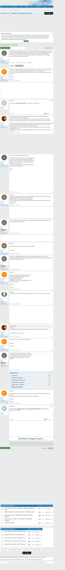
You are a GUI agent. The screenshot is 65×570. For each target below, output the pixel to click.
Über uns (12, 562)
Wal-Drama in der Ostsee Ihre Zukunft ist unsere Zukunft (20, 541)
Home (2, 6)
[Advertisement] (31, 314)
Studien (44, 6)
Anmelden (50, 8)
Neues (7, 6)
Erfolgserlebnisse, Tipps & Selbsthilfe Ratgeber (32, 549)
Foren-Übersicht (4, 549)
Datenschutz (21, 562)
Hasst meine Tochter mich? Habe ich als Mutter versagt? (20, 544)
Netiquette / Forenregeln (38, 562)
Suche (21, 6)
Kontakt (8, 562)
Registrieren (43, 8)
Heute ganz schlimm (9, 45)
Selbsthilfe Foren (14, 6)
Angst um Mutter (9, 522)
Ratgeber (26, 6)
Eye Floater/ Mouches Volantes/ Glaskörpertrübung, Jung (21, 531)
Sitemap (44, 562)
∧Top (62, 568)
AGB (33, 562)
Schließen (26, 41)
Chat (32, 6)
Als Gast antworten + (5, 47)
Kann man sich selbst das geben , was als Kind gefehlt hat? (21, 538)
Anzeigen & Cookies (27, 562)
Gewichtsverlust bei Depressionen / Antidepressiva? (19, 512)
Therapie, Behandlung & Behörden (15, 549)
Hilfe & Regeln (38, 6)
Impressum (16, 562)
